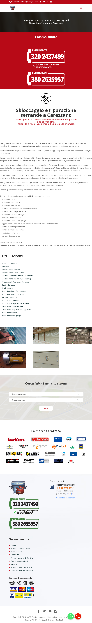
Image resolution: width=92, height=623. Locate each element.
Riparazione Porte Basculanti (13, 294)
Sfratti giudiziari (7, 288)
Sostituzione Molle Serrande (12, 306)
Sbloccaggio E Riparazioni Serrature (15, 282)
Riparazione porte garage (11, 316)
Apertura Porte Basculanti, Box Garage (17, 279)
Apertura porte (16, 551)
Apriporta (5, 266)
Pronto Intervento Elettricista (22, 558)
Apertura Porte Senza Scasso (13, 273)
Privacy (51, 620)
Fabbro (13, 545)
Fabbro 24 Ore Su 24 (10, 263)
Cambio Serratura (8, 285)
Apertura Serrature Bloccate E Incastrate (17, 276)
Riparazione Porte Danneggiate (14, 291)
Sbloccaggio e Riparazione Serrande (15, 303)
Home (25, 20)
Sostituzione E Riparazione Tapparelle (16, 309)
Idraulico (14, 564)
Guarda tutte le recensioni (65, 498)
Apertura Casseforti (9, 297)
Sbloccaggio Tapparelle (10, 300)
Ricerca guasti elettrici (19, 561)
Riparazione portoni (9, 312)
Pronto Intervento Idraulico (21, 567)
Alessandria (36, 20)
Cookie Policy (61, 620)
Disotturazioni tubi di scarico (22, 570)
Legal (44, 620)
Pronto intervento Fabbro (20, 548)
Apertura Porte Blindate (11, 269)
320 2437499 (15, 2)
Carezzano (48, 20)
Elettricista (15, 555)
